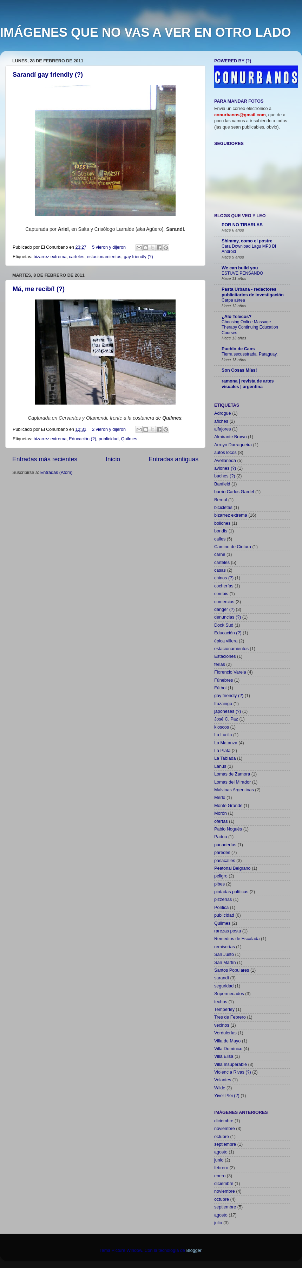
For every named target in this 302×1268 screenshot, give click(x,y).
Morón (220, 813)
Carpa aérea (233, 300)
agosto (221, 1152)
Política (221, 907)
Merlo (219, 797)
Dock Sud (224, 625)
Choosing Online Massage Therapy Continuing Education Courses (250, 327)
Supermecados (229, 993)
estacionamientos (104, 256)
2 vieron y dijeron (109, 429)
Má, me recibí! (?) (39, 288)
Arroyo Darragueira (233, 444)
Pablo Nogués (228, 829)
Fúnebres (223, 680)
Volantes (222, 1079)
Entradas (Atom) (56, 472)
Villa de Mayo (227, 1041)
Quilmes (129, 438)
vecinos (221, 1025)
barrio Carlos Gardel (234, 491)
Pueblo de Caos (238, 348)
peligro (221, 876)
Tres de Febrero (230, 1017)
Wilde (219, 1088)
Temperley (224, 1009)
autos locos (225, 452)
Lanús (220, 766)
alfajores (222, 429)
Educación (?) (82, 438)
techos (220, 1001)
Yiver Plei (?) (226, 1095)
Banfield (222, 484)
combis (221, 593)
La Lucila (223, 734)
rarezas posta (227, 931)
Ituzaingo (223, 703)
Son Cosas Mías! (239, 370)
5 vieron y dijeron (109, 247)
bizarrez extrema (50, 256)
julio (218, 1222)
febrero (221, 1167)
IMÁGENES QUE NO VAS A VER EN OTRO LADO (145, 32)
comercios (224, 601)
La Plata (222, 750)
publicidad (109, 438)
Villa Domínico (228, 1048)
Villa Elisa (223, 1056)
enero (219, 1175)
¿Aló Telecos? (236, 316)
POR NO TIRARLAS (242, 224)
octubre (221, 1136)
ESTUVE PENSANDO (242, 273)
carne (219, 554)
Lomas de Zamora (232, 774)
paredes (222, 852)
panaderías (225, 844)
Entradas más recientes (44, 459)
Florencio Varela (230, 672)
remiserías (224, 946)
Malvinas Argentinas (234, 789)
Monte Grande (228, 805)
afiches (221, 421)
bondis (220, 531)
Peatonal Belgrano (232, 868)
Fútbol (220, 687)
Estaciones (225, 656)
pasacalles (224, 860)
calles (219, 539)
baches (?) (224, 476)
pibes (219, 884)
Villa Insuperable (230, 1064)
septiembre (225, 1144)
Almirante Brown (230, 436)
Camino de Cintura (232, 546)
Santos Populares (231, 970)
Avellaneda (225, 460)
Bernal (220, 499)
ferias (219, 664)
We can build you (240, 268)
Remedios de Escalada (237, 938)
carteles (76, 256)
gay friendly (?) (138, 256)
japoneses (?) (227, 711)
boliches (222, 523)
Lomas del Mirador (232, 782)
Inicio (113, 459)
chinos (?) (224, 578)
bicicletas (223, 507)
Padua (220, 836)
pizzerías (223, 899)
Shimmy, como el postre (247, 241)
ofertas (221, 821)
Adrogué (222, 413)
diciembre (224, 1120)
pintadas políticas (231, 891)
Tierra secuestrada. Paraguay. (250, 354)
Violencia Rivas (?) (232, 1072)
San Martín (225, 962)
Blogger (193, 1250)
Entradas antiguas (173, 459)
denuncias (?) (227, 617)
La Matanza (225, 742)
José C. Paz (226, 719)
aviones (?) (225, 468)
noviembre (224, 1128)
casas (220, 570)
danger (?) (224, 609)
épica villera (226, 641)
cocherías (224, 586)
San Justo (224, 954)
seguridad (224, 986)
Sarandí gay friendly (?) (48, 74)
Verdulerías (225, 1033)
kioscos (221, 727)
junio (219, 1160)
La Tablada (225, 758)
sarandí (221, 978)
